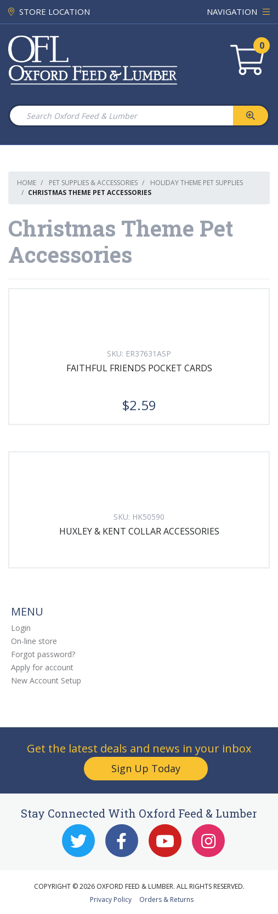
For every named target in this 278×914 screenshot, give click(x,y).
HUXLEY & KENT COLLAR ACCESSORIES (139, 531)
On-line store (34, 641)
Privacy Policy (111, 899)
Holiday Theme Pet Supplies (196, 182)
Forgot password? (43, 654)
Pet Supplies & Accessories (93, 182)
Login (21, 628)
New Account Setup (46, 680)
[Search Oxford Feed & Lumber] (121, 115)
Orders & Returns (166, 899)
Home (26, 182)
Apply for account (42, 667)
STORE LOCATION (49, 11)
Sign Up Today (145, 768)
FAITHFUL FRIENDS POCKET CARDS (139, 368)
